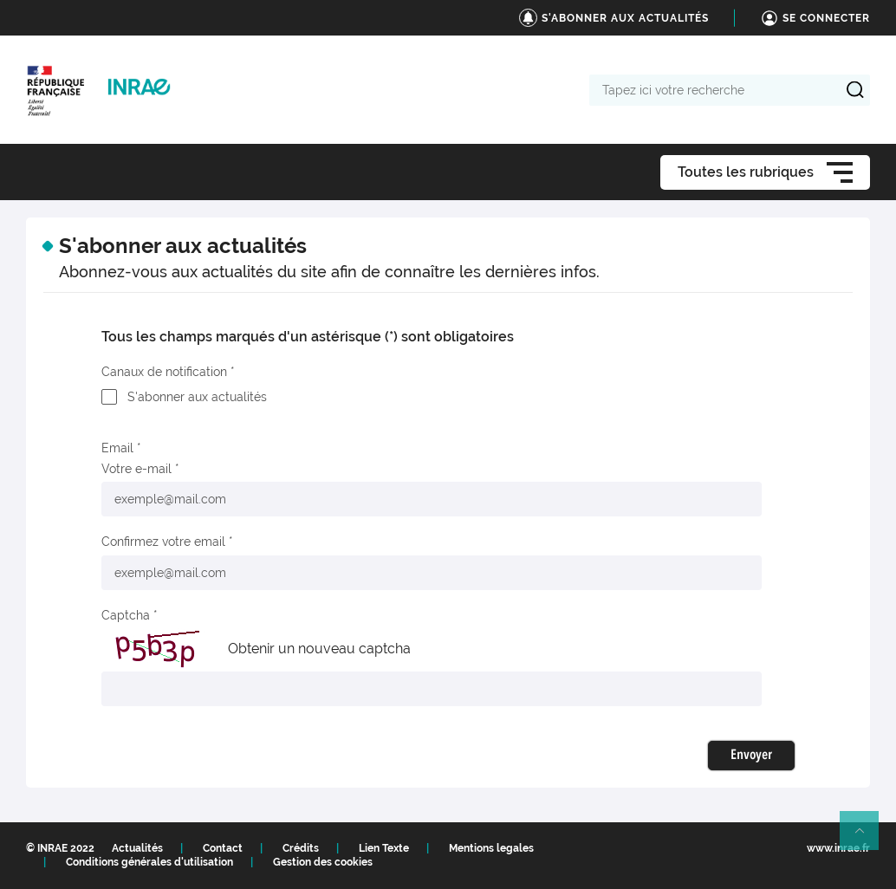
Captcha (125, 615)
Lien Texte (384, 848)
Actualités (137, 848)
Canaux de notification (164, 372)
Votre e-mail (136, 469)
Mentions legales (491, 848)
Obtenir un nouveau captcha (319, 648)
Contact (223, 848)
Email (117, 448)
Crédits (300, 848)
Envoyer (751, 755)
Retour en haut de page (866, 838)
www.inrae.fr (838, 848)
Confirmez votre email (163, 541)
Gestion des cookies (323, 862)
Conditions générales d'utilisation (149, 862)
